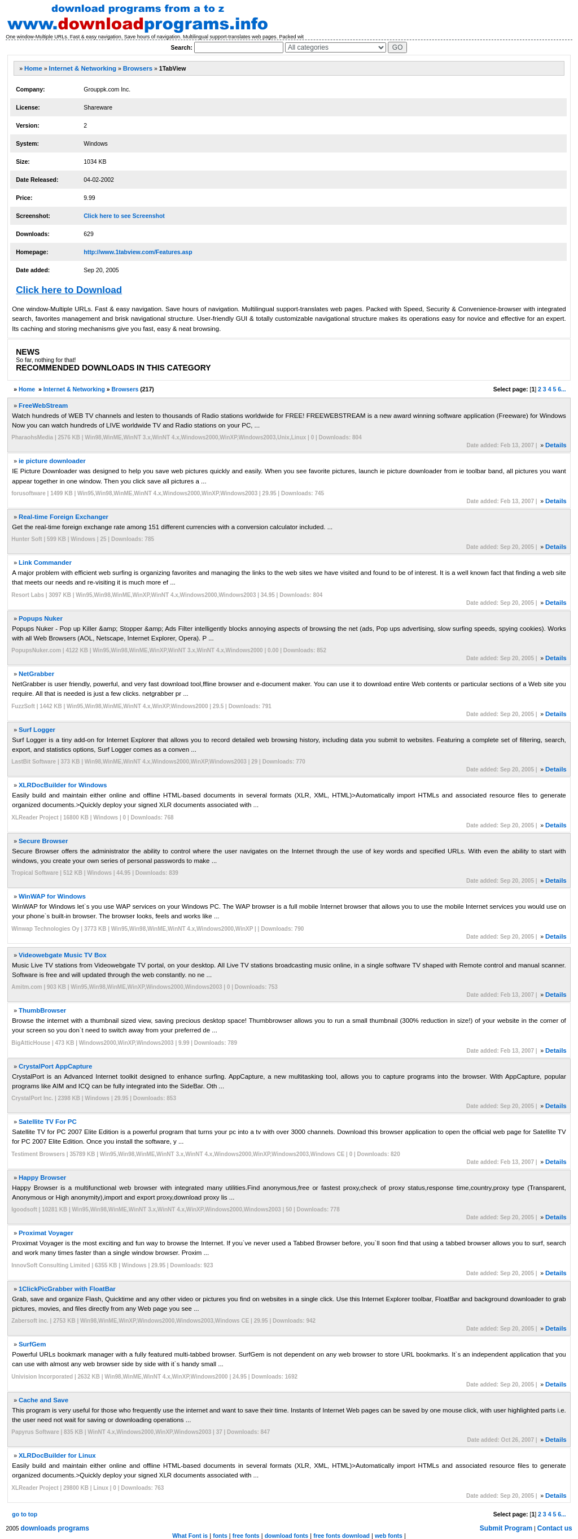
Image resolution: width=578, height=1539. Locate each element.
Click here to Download (69, 290)
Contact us (554, 1528)
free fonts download (341, 1535)
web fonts (388, 1535)
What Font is (190, 1535)
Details (556, 445)
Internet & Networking (82, 68)
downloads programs (55, 1528)
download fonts (287, 1535)
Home (33, 68)
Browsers (137, 68)
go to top (24, 1514)
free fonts (246, 1535)
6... (562, 389)
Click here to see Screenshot (124, 215)
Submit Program (506, 1528)
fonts (220, 1535)
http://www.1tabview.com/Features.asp (138, 251)
